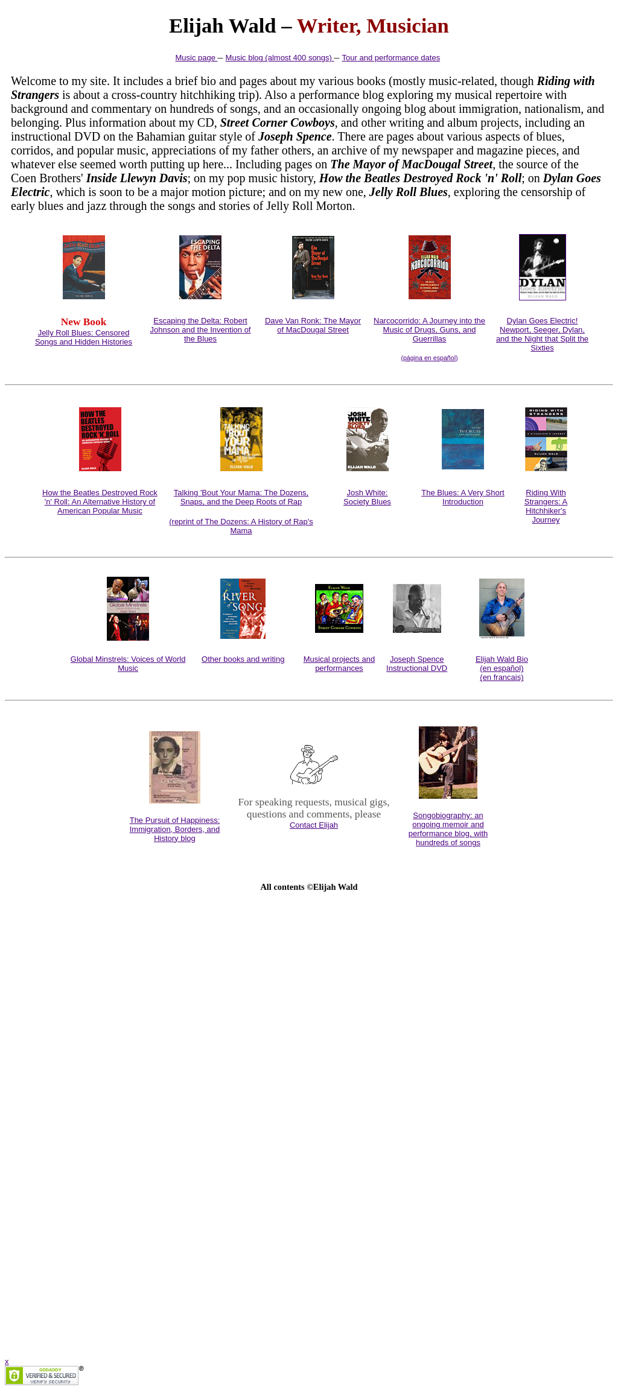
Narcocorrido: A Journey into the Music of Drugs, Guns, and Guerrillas (429, 329)
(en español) (501, 668)
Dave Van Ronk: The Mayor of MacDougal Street (313, 325)
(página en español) (429, 357)
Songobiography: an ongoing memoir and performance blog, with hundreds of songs (448, 829)
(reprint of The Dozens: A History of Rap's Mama (241, 526)
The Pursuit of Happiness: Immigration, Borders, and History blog (175, 829)
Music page (197, 57)
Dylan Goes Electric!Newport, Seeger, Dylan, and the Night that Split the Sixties (542, 334)
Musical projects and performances (339, 664)
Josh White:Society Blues (367, 497)
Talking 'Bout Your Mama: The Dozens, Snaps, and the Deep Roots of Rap (241, 497)
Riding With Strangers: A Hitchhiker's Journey (546, 506)
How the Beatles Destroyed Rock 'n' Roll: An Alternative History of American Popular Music (100, 501)
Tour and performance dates (391, 57)
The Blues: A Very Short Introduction (462, 497)
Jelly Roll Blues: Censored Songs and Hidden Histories (83, 337)
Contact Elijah (314, 825)
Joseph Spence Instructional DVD (416, 664)
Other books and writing (243, 659)
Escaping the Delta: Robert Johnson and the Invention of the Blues (200, 329)
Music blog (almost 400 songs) (280, 57)
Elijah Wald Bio (502, 659)
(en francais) (501, 677)
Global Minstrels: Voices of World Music (128, 664)
